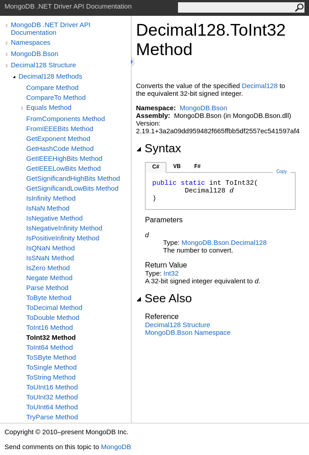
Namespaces (31, 42)
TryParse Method (52, 417)
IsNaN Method (48, 208)
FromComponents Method (65, 118)
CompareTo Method (56, 97)
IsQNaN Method (50, 248)
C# (155, 167)
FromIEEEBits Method (59, 128)
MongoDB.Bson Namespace (187, 332)
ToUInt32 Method (52, 397)
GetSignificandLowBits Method (72, 188)
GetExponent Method (58, 138)
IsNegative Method (54, 218)
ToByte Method (48, 297)
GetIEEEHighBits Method (64, 158)
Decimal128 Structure (43, 65)
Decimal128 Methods (50, 76)
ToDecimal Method (54, 307)
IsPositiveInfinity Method (62, 238)
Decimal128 (259, 85)
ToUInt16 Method (52, 387)
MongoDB (116, 446)
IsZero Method (48, 268)
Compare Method (52, 87)
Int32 (171, 273)
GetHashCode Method (60, 148)
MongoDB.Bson (34, 53)
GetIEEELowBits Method (63, 168)
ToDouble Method (53, 317)
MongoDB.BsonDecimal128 (224, 242)
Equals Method (48, 107)
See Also (164, 298)
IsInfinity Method (50, 198)
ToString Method (50, 377)
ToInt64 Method (49, 347)
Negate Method (49, 277)
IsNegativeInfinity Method (64, 228)
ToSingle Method (51, 367)
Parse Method (47, 287)
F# (197, 166)
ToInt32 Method (51, 337)
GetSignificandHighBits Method (73, 178)
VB (177, 166)
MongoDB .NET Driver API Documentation (50, 28)
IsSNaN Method (50, 258)
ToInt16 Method (49, 327)
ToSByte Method (51, 357)
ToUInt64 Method (52, 407)
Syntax (158, 148)
